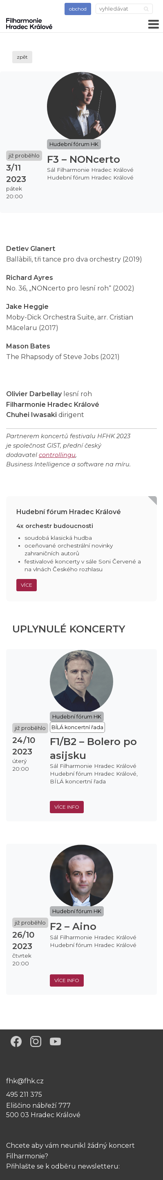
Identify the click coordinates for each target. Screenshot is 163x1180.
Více (26, 585)
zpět (22, 57)
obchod (78, 9)
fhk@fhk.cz (25, 1081)
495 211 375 (24, 1094)
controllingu (57, 455)
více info (66, 807)
